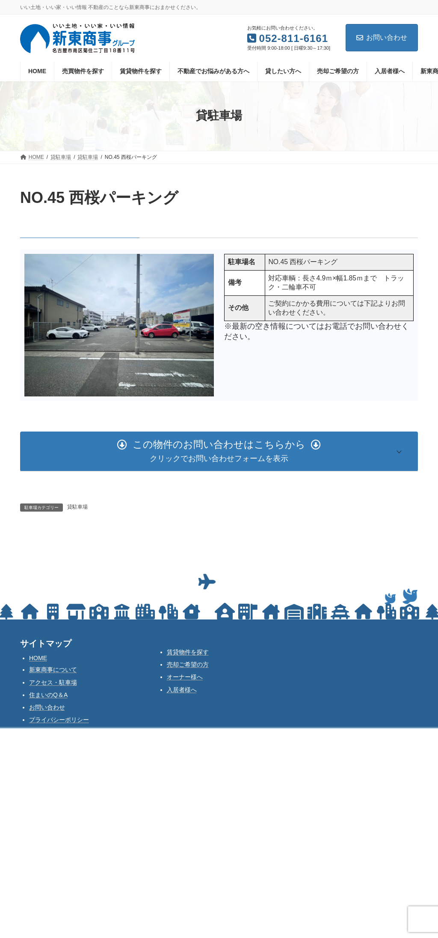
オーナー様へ (185, 676)
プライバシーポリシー (59, 719)
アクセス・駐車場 (53, 682)
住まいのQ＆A (48, 694)
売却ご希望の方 (188, 664)
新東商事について (53, 669)
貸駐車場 (77, 507)
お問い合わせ (381, 37)
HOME (38, 658)
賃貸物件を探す (188, 652)
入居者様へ (182, 689)
